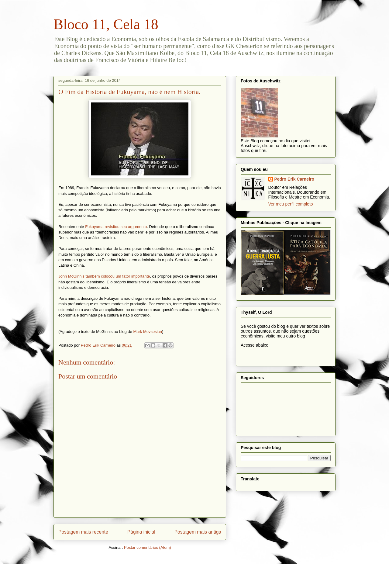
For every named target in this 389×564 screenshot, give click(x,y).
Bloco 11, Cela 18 (105, 24)
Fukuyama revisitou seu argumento (116, 226)
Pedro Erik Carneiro (294, 179)
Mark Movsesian (147, 331)
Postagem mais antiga (197, 532)
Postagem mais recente (83, 532)
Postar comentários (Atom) (147, 547)
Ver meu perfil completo (290, 204)
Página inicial (141, 532)
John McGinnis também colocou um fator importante (104, 276)
